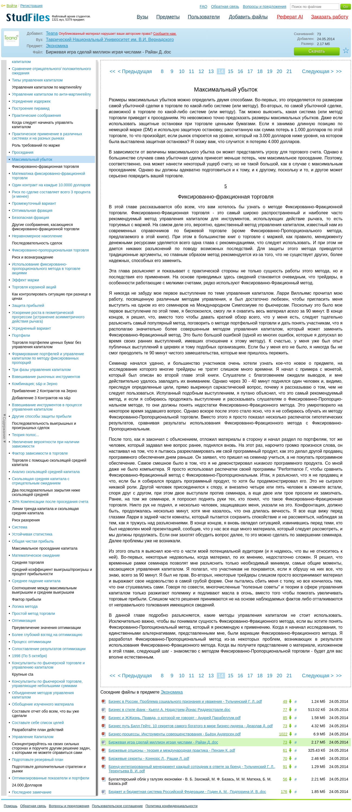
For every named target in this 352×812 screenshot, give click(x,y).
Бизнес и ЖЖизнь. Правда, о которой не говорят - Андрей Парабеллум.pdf (174, 718)
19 (269, 71)
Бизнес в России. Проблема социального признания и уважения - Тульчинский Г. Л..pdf (185, 701)
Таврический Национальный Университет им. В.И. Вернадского (110, 39)
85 (285, 718)
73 (285, 726)
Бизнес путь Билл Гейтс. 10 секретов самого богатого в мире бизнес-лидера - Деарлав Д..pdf (191, 726)
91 (285, 766)
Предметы (168, 17)
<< (112, 71)
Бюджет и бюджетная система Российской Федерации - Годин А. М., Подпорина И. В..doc (187, 791)
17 (250, 71)
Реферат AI (290, 17)
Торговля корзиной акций (34, 199)
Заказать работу (329, 17)
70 (285, 758)
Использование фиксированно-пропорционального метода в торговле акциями (46, 180)
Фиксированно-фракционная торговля (45, 79)
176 (284, 791)
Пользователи (204, 17)
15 (230, 71)
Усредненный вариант (31, 240)
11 (191, 71)
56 (285, 779)
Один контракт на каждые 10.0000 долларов (51, 97)
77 (285, 709)
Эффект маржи (25, 192)
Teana (52, 33)
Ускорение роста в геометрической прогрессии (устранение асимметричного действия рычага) (48, 229)
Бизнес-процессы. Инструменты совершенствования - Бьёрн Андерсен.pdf (174, 734)
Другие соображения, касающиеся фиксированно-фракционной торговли (45, 139)
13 (211, 71)
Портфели (21, 248)
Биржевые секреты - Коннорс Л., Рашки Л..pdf (149, 758)
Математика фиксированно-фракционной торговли (48, 88)
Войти (12, 6)
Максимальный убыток (32, 72)
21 (289, 71)
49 (285, 701)
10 (181, 71)
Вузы (142, 17)
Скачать (317, 51)
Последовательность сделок (37, 155)
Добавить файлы (248, 17)
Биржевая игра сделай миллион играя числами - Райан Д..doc (163, 742)
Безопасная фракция (30, 130)
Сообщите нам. (165, 33)
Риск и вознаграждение (32, 169)
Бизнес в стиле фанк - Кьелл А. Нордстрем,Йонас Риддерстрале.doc (169, 709)
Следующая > (318, 71)
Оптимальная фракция (32, 123)
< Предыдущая (135, 71)
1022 (283, 734)
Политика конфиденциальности (171, 806)
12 (201, 71)
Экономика (57, 45)
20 (279, 71)
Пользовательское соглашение (117, 806)
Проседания (22, 64)
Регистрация (31, 6)
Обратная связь (225, 6)
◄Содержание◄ (4, 155)
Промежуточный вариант (34, 116)
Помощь (10, 806)
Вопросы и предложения (264, 6)
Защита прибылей (28, 218)
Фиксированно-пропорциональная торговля (50, 162)
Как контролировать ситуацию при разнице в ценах (51, 208)
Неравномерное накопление (37, 148)
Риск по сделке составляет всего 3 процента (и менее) (51, 106)
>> (339, 71)
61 (285, 750)
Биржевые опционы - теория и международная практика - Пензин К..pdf (172, 750)
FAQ (203, 6)
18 (259, 71)
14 (220, 71)
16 (240, 71)
